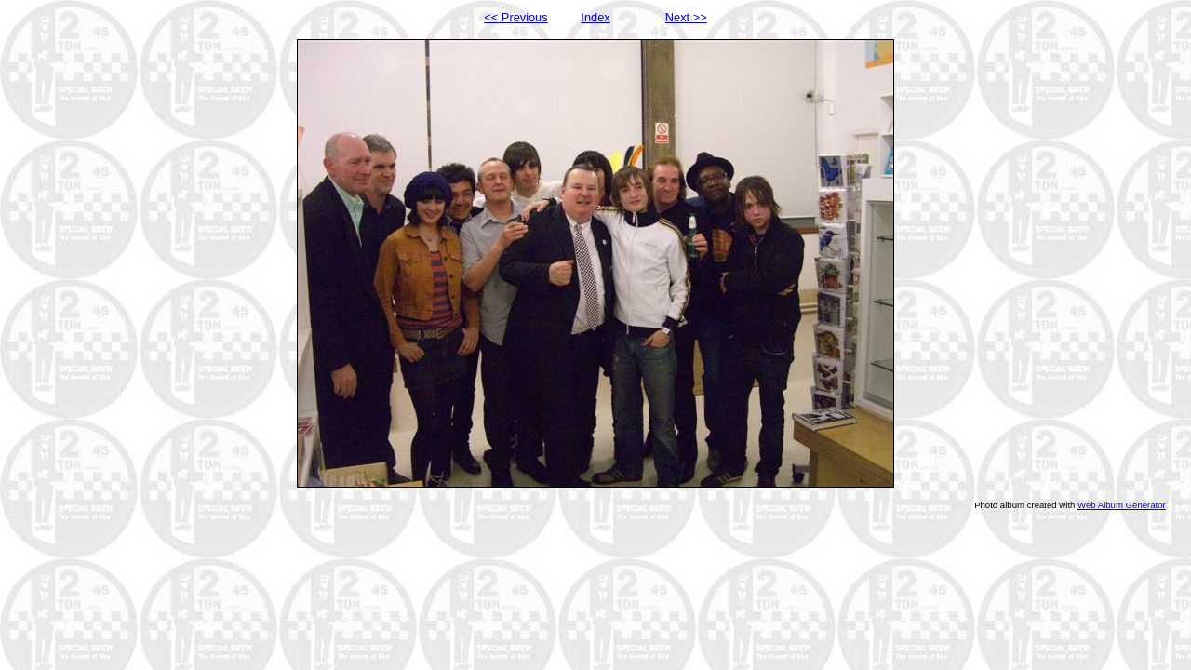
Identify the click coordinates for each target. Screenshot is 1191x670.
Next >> (686, 17)
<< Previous (515, 17)
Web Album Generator (1121, 505)
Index (595, 17)
